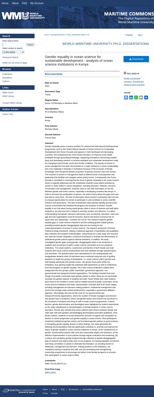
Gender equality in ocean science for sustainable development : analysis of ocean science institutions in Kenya (79, 60)
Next (140, 35)
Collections (7, 74)
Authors (5, 81)
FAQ (63, 389)
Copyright (54, 393)
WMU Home (8, 92)
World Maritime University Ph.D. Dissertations (105, 43)
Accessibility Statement (92, 389)
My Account (73, 389)
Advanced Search (10, 57)
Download (136, 59)
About (54, 389)
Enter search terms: (10, 41)
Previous (129, 35)
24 (88, 35)
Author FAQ (7, 114)
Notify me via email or (14, 63)
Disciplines (7, 77)
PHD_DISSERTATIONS (76, 35)
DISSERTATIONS (58, 35)
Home (46, 35)
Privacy (45, 393)
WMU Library (50, 372)
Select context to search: (12, 48)
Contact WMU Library (12, 103)
